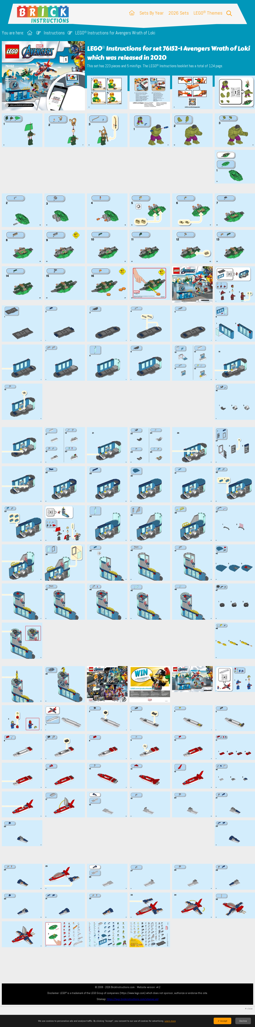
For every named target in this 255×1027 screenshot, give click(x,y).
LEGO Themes (208, 13)
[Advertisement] (129, 170)
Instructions (54, 33)
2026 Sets (178, 13)
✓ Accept (222, 1021)
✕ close (249, 1009)
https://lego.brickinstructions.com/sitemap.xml (133, 999)
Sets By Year (151, 13)
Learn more (170, 1021)
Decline (243, 1021)
